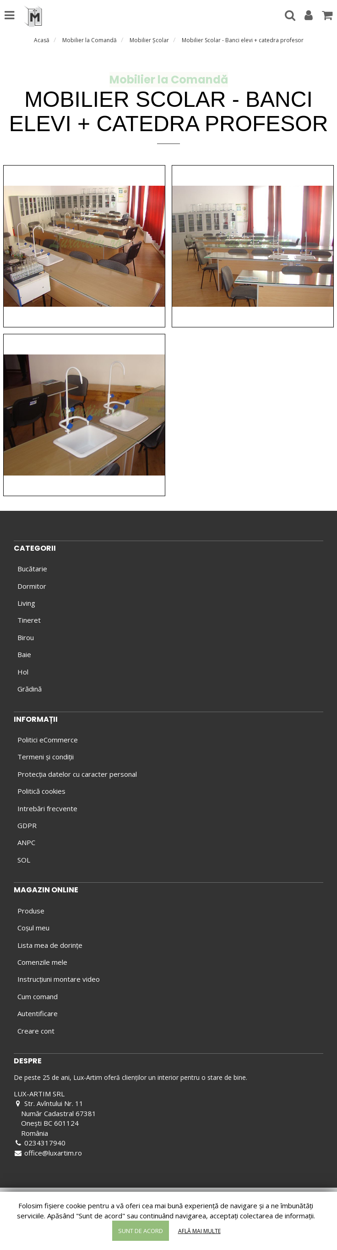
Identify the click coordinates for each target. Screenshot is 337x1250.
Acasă (41, 40)
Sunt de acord (140, 1231)
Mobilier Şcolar (149, 40)
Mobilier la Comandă (89, 40)
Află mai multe (199, 1231)
